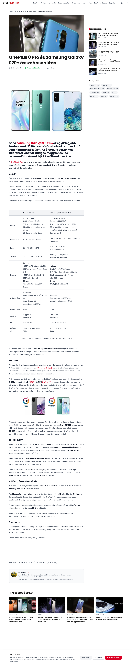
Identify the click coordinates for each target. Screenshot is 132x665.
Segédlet (113, 3)
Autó (54, 3)
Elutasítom (98, 657)
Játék (84, 3)
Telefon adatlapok (100, 3)
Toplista (43, 3)
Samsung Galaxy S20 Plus (35, 143)
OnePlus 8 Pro (17, 162)
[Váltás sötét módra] (122, 3)
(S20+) (31, 382)
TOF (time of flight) (44, 368)
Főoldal (11, 11)
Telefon (35, 3)
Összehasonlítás (63, 3)
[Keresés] (127, 3)
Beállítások (85, 657)
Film (90, 3)
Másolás (52, 562)
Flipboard (41, 562)
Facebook (23, 562)
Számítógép (76, 3)
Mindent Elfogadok (113, 657)
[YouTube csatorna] (28, 573)
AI (49, 3)
